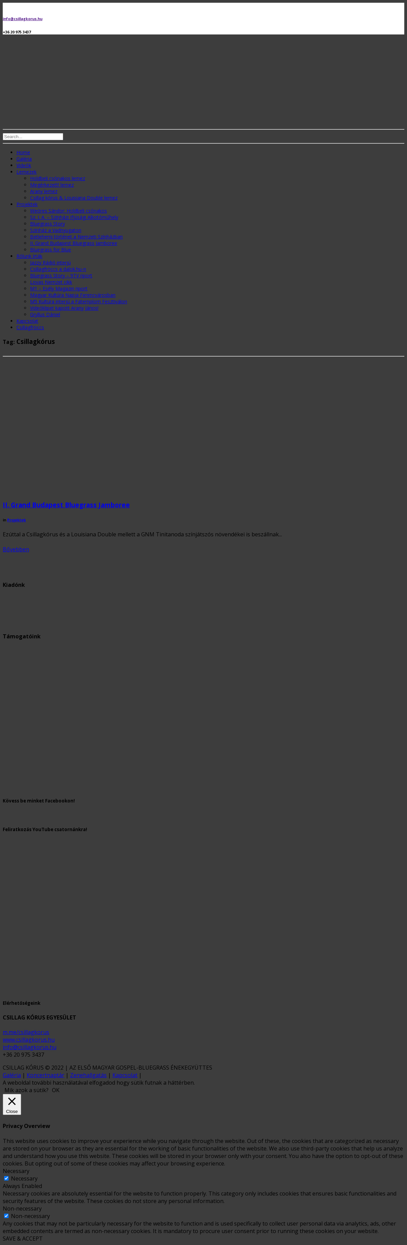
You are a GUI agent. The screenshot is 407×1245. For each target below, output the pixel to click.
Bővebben (16, 549)
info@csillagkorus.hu (22, 18)
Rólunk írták (29, 256)
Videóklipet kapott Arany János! (64, 308)
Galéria (24, 159)
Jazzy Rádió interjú (50, 262)
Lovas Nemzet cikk (51, 282)
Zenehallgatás (88, 1075)
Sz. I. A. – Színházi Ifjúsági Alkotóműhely (74, 217)
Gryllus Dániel (45, 314)
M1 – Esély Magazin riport (58, 288)
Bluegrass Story (47, 223)
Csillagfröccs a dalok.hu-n (58, 269)
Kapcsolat (27, 321)
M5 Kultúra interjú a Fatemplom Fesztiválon (78, 301)
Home (23, 152)
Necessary (24, 1178)
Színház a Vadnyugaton (55, 230)
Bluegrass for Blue (50, 249)
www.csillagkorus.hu (29, 1039)
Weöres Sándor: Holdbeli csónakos (68, 210)
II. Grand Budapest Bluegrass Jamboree (73, 243)
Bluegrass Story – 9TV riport (61, 275)
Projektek (27, 204)
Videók (23, 165)
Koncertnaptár (45, 1075)
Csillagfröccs (30, 327)
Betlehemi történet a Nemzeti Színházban (76, 236)
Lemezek (26, 172)
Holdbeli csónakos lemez (57, 178)
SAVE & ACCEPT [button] (23, 1238)
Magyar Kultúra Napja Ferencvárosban (73, 295)
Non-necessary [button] (22, 1208)
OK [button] (55, 1090)
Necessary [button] (16, 1171)
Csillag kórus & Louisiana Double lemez (74, 197)
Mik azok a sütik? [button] (26, 1090)
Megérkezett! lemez (52, 185)
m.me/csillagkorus (26, 1032)
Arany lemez (43, 191)
